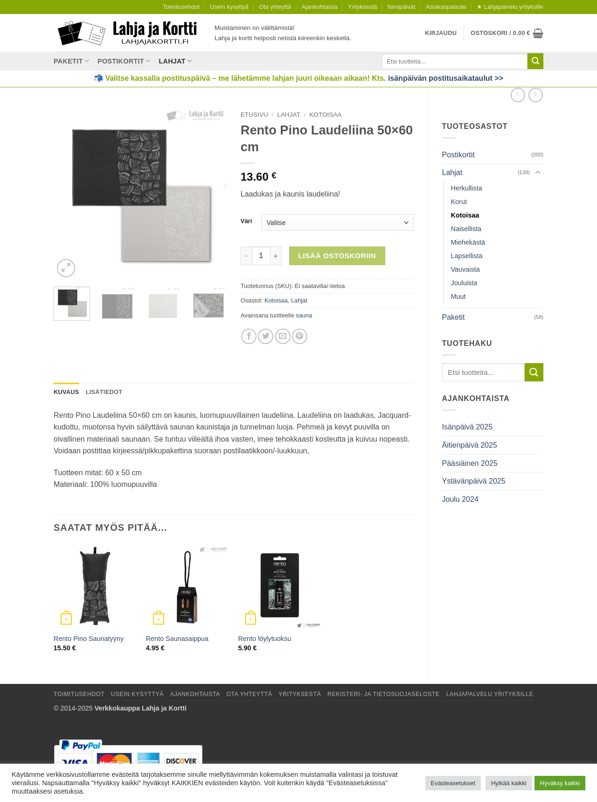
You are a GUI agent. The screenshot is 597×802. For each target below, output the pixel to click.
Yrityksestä (362, 6)
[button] (441, 33)
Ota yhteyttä (275, 6)
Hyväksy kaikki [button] (560, 783)
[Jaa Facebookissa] (249, 336)
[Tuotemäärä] (261, 255)
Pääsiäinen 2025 (470, 463)
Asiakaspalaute (446, 6)
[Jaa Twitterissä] (265, 336)
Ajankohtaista (320, 6)
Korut (459, 201)
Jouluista (464, 283)
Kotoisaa (465, 215)
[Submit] (535, 61)
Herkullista (466, 188)
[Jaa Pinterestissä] (299, 336)
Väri (246, 221)
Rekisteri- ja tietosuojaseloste (383, 694)
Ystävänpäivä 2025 (474, 481)
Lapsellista (467, 256)
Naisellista (466, 228)
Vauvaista (465, 269)
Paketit (71, 60)
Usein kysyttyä (229, 6)
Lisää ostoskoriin (337, 256)
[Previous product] (535, 95)
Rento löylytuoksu (265, 638)
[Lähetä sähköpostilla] (283, 336)
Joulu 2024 (460, 499)
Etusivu (254, 114)
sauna (304, 315)
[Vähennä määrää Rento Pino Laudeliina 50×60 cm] (246, 255)
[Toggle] (537, 172)
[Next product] (518, 95)
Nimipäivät (402, 6)
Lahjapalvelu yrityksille (490, 694)
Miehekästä (468, 242)
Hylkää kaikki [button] (509, 783)
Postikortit (123, 60)
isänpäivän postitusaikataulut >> (445, 78)
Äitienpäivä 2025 (469, 445)
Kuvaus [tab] (66, 391)
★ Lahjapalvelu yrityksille (510, 6)
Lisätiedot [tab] (104, 391)
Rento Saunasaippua (177, 638)
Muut (458, 296)
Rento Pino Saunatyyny (89, 638)
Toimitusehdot (181, 6)
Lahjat (175, 60)
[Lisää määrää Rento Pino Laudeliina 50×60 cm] (276, 255)
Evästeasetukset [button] (453, 783)
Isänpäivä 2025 (467, 427)
